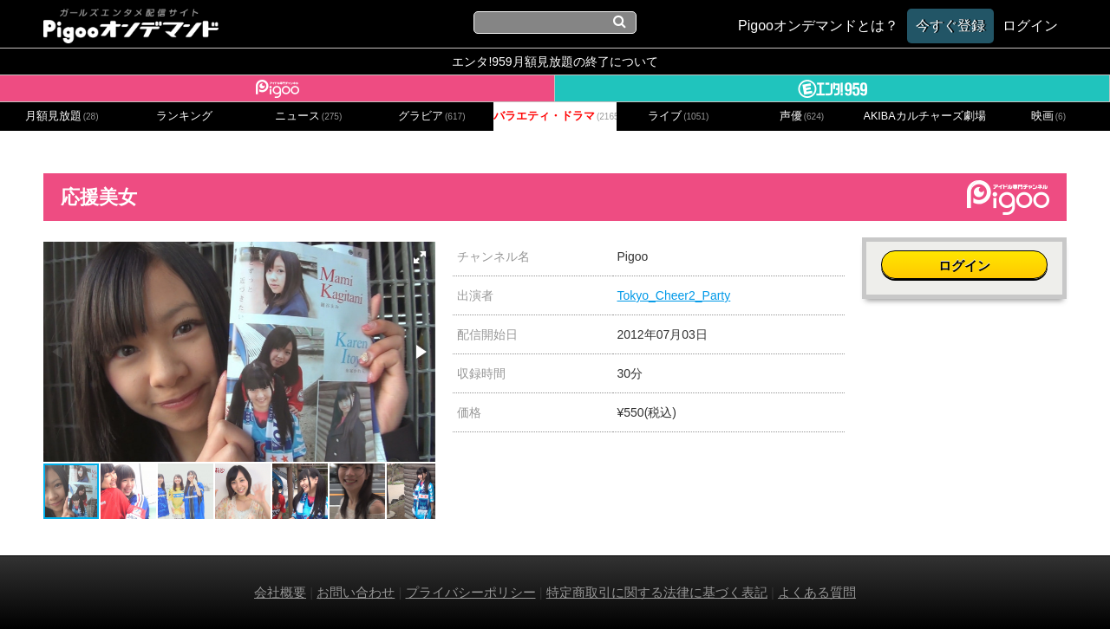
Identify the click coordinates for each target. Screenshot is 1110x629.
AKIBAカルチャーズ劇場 (925, 116)
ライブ (678, 116)
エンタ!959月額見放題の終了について (554, 61)
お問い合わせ (356, 592)
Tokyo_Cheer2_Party (674, 295)
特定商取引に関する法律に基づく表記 (656, 592)
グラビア (432, 116)
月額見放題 (62, 116)
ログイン (964, 265)
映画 (1048, 116)
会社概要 (280, 592)
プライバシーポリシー (471, 592)
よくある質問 (817, 592)
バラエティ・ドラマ (555, 116)
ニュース (309, 116)
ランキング (184, 116)
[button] (420, 257)
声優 (802, 116)
